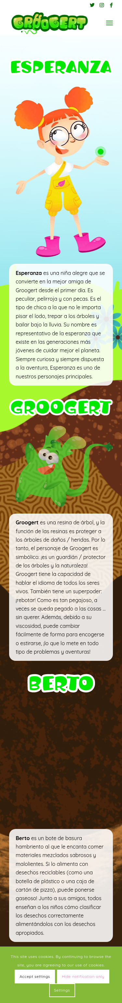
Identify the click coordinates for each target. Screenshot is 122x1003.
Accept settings (35, 976)
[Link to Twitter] (92, 5)
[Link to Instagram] (102, 5)
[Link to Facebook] (111, 5)
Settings (62, 990)
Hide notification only (83, 976)
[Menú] (109, 23)
